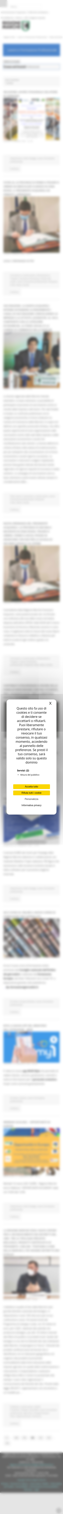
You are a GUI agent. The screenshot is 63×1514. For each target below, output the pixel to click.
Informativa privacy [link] (31, 805)
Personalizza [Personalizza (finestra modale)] (31, 799)
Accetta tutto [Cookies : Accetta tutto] (31, 786)
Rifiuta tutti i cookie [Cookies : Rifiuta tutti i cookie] (31, 793)
